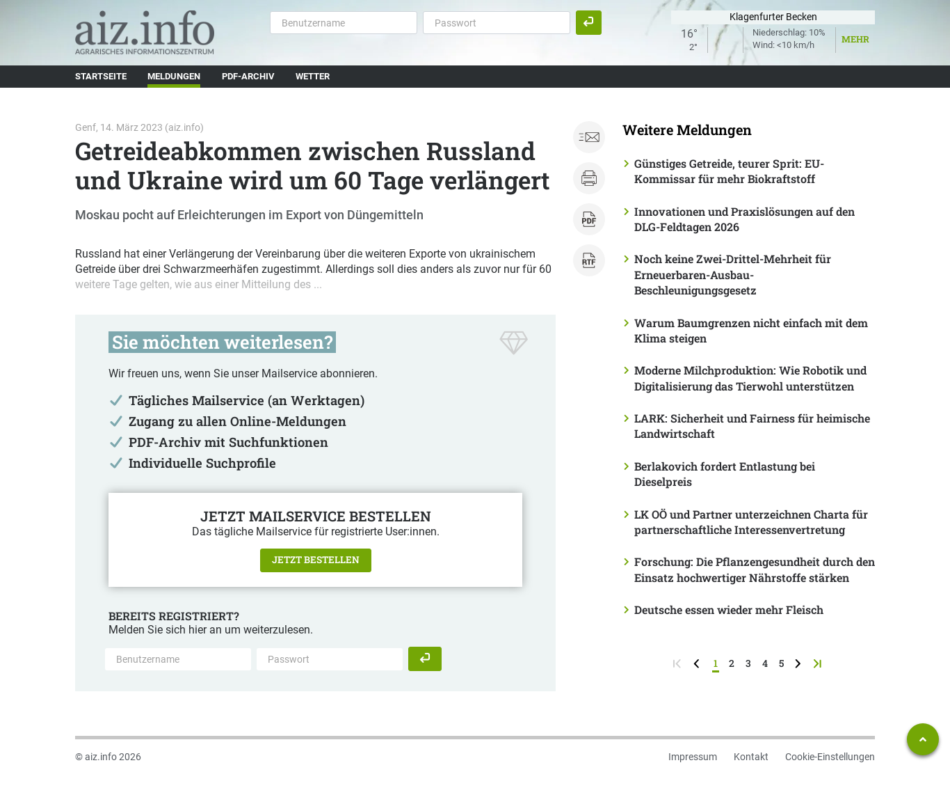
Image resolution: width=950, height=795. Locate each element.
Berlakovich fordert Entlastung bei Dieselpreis (724, 474)
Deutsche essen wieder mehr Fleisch (728, 609)
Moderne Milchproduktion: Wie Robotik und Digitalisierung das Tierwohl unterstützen (750, 378)
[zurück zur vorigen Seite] (697, 663)
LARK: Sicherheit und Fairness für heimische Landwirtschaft (752, 426)
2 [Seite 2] (731, 663)
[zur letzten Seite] (818, 663)
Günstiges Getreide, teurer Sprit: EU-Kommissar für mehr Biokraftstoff (729, 171)
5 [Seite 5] (781, 663)
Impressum (692, 756)
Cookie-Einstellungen (830, 756)
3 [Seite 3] (748, 663)
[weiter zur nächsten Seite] (799, 663)
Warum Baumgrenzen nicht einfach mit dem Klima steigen (751, 330)
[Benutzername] (343, 22)
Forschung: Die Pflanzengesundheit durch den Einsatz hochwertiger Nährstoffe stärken (754, 569)
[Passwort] (496, 22)
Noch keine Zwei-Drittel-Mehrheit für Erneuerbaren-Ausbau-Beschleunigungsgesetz (732, 274)
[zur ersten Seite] (678, 663)
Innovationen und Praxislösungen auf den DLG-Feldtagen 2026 (744, 219)
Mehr (855, 39)
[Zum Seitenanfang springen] (923, 739)
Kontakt (751, 756)
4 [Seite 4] (765, 663)
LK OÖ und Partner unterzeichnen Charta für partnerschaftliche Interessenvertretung (751, 522)
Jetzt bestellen (316, 559)
